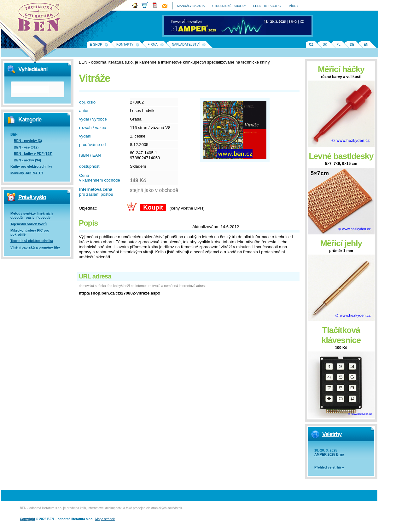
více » (294, 6)
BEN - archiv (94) (27, 160)
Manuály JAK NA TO (26, 173)
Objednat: (88, 208)
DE (352, 44)
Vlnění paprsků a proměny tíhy (35, 247)
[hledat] (30, 89)
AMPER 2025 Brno (329, 454)
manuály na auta (191, 6)
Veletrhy (331, 434)
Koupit (153, 207)
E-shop (96, 44)
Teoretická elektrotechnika (31, 241)
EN (366, 44)
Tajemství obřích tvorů (28, 224)
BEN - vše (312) (26, 147)
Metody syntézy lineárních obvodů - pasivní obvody (31, 215)
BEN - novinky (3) (28, 141)
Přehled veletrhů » (329, 467)
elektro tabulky (267, 6)
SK (325, 44)
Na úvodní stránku (41, 19)
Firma (153, 44)
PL (338, 44)
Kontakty (124, 44)
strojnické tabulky (229, 6)
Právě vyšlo (32, 197)
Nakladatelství (186, 44)
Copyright (27, 519)
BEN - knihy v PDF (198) (33, 153)
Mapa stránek (105, 519)
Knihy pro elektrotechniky (31, 166)
